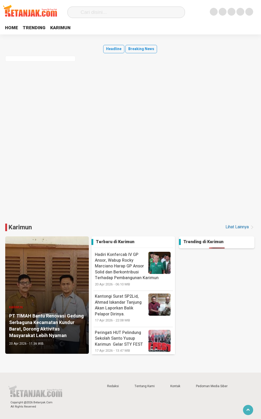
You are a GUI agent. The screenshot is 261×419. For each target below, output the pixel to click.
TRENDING (36, 27)
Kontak (175, 386)
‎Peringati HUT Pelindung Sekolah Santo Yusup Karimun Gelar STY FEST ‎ (134, 341)
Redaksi (113, 386)
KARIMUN (64, 27)
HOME (12, 27)
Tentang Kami (145, 386)
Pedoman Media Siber (212, 386)
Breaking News (141, 49)
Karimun (20, 227)
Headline (113, 49)
